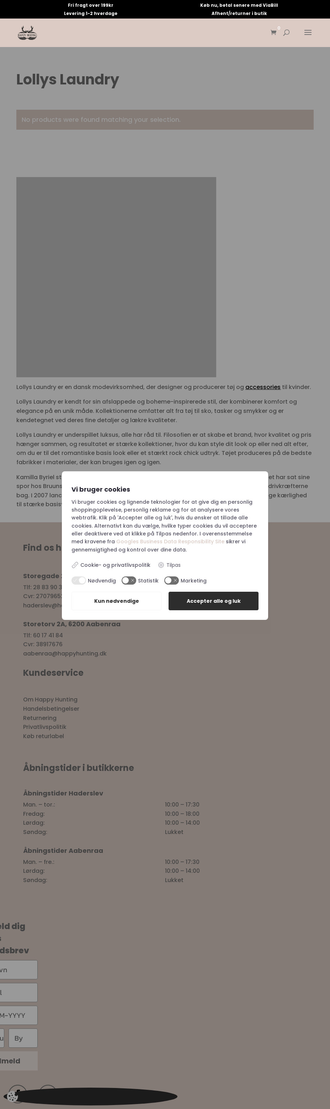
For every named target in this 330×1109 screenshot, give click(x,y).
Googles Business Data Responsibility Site (170, 541)
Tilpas (169, 565)
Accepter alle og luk (214, 601)
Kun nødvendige (116, 601)
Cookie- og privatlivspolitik (110, 565)
